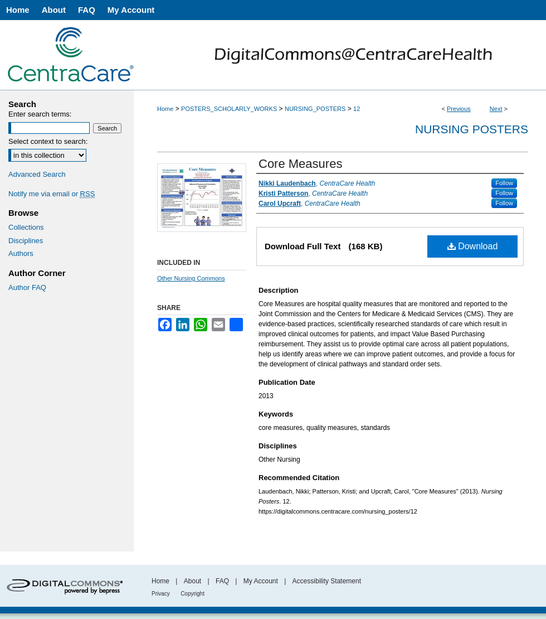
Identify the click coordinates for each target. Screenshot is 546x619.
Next (496, 108)
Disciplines (25, 240)
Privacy (161, 594)
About (192, 581)
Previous (459, 108)
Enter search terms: (39, 114)
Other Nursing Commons (191, 278)
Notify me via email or (51, 194)
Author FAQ (27, 287)
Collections (26, 227)
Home (165, 108)
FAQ (222, 581)
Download (472, 246)
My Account (260, 581)
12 (356, 108)
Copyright (192, 594)
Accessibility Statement (326, 581)
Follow (504, 183)
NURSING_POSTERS (315, 108)
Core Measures (300, 164)
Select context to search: (47, 141)
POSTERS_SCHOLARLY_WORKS (229, 108)
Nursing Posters (471, 129)
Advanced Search (37, 174)
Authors (20, 253)
